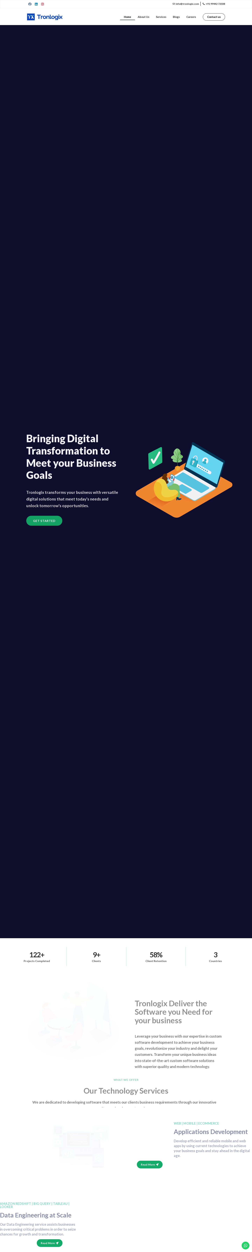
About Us (147, 16)
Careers (192, 16)
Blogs (177, 16)
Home (132, 16)
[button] (214, 17)
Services (164, 16)
